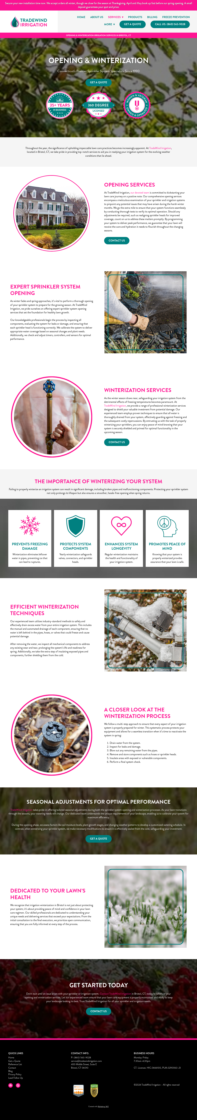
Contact (12, 1067)
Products (135, 17)
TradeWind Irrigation (160, 149)
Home (81, 17)
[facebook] (10, 1085)
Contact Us (98, 1012)
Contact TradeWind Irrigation (115, 994)
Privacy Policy (14, 1074)
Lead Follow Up (15, 1078)
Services (115, 17)
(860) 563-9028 (82, 1057)
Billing (152, 17)
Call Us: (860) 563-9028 (170, 24)
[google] (18, 1085)
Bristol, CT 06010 (79, 1067)
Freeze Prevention (176, 17)
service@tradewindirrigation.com (86, 1061)
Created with (98, 1106)
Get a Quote (132, 24)
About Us (96, 17)
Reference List (15, 1064)
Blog (10, 1071)
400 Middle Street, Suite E (84, 1064)
